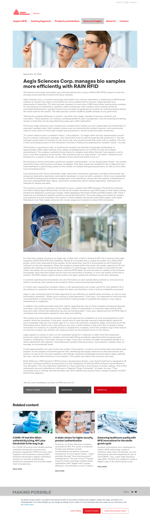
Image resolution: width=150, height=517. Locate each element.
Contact (124, 21)
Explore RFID (20, 21)
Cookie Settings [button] (75, 511)
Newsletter (75, 389)
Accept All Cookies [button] (91, 511)
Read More (17, 469)
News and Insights (92, 21)
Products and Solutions (67, 21)
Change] (132, 2)
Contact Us (110, 389)
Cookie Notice (29, 505)
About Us (111, 21)
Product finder (40, 389)
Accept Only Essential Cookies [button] (115, 511)
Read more (102, 467)
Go (135, 8)
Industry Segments (41, 21)
